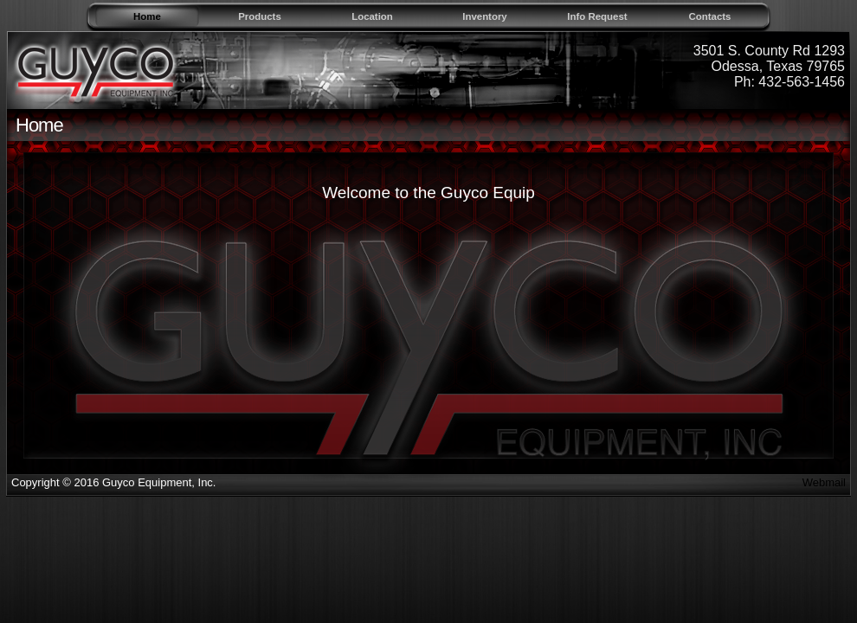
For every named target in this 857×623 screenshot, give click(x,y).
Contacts (710, 16)
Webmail (824, 482)
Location (372, 16)
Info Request (597, 16)
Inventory (484, 16)
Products (259, 16)
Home (147, 16)
